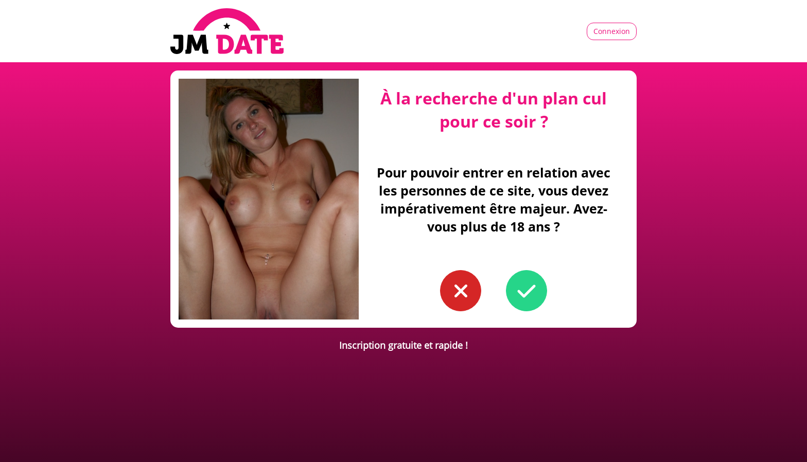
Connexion (611, 31)
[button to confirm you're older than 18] (526, 290)
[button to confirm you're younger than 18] (460, 290)
